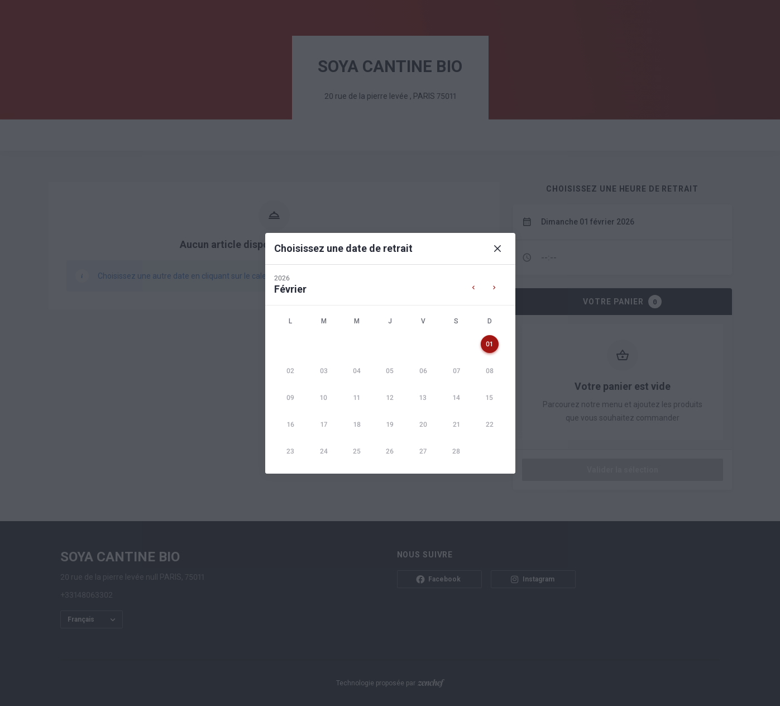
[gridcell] (489, 344)
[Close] (497, 248)
